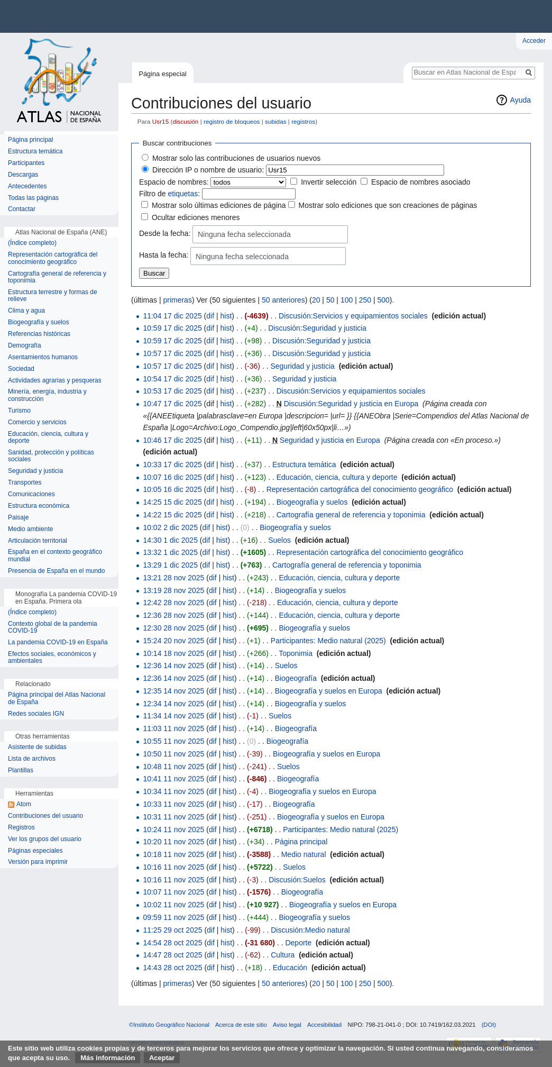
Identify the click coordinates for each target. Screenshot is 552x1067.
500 (383, 300)
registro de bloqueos (232, 121)
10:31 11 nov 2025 (173, 817)
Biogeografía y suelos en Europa (328, 691)
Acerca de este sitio (241, 1025)
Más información (107, 1058)
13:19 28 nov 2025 (173, 590)
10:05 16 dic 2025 (172, 489)
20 (316, 300)
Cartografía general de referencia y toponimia (351, 514)
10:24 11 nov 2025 (173, 829)
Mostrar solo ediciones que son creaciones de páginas (387, 205)
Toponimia (295, 653)
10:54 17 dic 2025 (172, 379)
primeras (177, 300)
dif (210, 316)
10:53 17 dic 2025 (172, 391)
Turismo (19, 410)
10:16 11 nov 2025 (173, 867)
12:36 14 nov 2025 (173, 665)
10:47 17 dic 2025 (172, 403)
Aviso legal (287, 1025)
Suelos (279, 540)
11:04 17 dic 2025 (172, 316)
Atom (23, 804)
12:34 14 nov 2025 (173, 703)
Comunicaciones (31, 494)
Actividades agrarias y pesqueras (55, 380)
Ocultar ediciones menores (196, 217)
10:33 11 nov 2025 (173, 804)
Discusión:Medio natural (310, 930)
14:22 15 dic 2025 (172, 514)
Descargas (23, 174)
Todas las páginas (33, 198)
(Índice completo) (32, 243)
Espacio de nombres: (174, 182)
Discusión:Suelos (297, 880)
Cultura (283, 955)
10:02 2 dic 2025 (170, 527)
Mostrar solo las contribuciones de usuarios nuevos (236, 158)
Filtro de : (169, 193)
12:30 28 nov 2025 (173, 628)
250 (365, 300)
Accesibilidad (324, 1025)
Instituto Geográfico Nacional (169, 16)
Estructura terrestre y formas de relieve (52, 296)
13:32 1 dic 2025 (170, 552)
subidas (276, 121)
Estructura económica (38, 506)
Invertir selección (328, 182)
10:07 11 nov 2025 (173, 892)
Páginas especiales (35, 850)
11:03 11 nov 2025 (173, 728)
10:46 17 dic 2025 (172, 440)
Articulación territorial (37, 540)
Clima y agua (26, 310)
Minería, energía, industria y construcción (47, 395)
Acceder (534, 40)
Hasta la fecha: (163, 255)
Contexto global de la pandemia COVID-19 (52, 628)
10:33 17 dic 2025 (172, 464)
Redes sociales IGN (36, 713)
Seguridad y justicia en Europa (330, 440)
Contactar (21, 209)
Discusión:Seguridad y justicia (317, 328)
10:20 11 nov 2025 (173, 841)
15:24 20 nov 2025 (173, 640)
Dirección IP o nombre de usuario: (208, 170)
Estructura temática (304, 464)
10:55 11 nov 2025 (173, 741)
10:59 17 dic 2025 (172, 328)
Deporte (298, 942)
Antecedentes (27, 186)
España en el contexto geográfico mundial (55, 556)
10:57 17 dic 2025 (172, 353)
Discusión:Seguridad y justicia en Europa (351, 403)
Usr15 (160, 121)
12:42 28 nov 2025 (173, 602)
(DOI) (489, 1025)
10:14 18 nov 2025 (173, 653)
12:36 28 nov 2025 (173, 615)
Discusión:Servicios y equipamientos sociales (353, 316)
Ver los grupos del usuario (44, 839)
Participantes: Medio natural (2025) (328, 640)
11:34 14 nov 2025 (173, 716)
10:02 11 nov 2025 (173, 904)
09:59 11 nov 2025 (173, 917)
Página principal (301, 841)
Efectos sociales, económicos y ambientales (52, 658)
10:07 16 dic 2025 (172, 477)
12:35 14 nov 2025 (173, 691)
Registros (21, 827)
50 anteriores (283, 300)
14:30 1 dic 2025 (170, 540)
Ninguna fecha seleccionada (244, 234)
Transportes (25, 482)
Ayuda (520, 100)
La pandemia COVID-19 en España (58, 642)
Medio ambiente (30, 529)
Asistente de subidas (37, 747)
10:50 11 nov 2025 (173, 754)
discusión (185, 121)
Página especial (162, 74)
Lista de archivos (32, 758)
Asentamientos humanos (43, 357)
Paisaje (18, 517)
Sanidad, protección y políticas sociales (51, 456)
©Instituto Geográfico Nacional (169, 1025)
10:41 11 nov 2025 (173, 778)
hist (226, 316)
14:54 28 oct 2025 (172, 942)
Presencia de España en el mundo (56, 571)
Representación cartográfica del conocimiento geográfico (359, 489)
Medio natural (303, 854)
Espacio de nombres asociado (421, 182)
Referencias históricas (39, 334)
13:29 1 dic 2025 (170, 565)
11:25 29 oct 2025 (172, 930)
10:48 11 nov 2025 (173, 766)
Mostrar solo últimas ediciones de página (219, 205)
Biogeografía (296, 678)
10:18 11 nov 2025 (173, 854)
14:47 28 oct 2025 (172, 955)
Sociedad (21, 369)
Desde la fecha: (164, 233)
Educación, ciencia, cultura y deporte (337, 477)
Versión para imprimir (38, 862)
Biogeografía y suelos (312, 502)
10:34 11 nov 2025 (173, 791)
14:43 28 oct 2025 (172, 967)
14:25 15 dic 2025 (172, 502)
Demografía (24, 345)
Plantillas (20, 770)
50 (330, 300)
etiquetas (183, 193)
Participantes (26, 163)
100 (347, 300)
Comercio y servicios (37, 422)
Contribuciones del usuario (45, 816)
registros (303, 121)
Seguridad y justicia (302, 366)
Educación (290, 967)
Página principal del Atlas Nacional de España (56, 698)
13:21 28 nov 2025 (173, 577)
